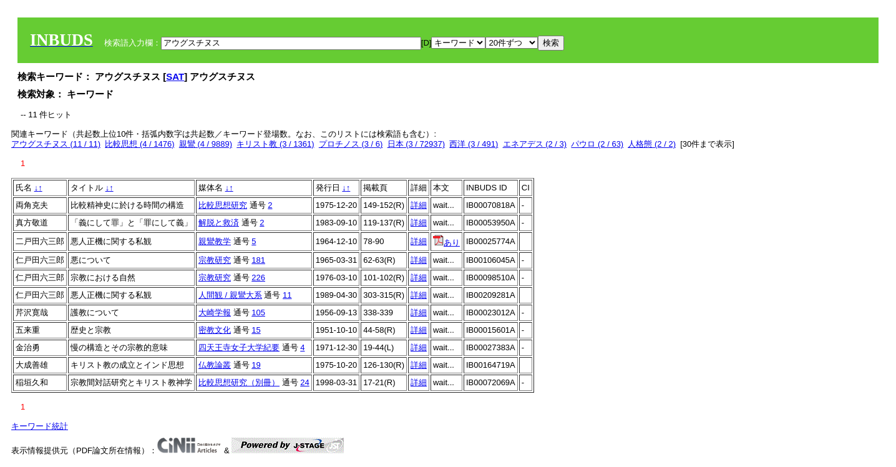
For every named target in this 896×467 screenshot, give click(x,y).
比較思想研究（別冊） (239, 382)
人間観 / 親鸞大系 (230, 295)
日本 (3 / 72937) (416, 144)
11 (287, 295)
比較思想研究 (222, 205)
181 (258, 260)
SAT (175, 76)
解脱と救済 (218, 222)
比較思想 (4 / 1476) (139, 144)
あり (446, 242)
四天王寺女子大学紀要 (239, 347)
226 (258, 277)
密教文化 (214, 330)
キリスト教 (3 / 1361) (275, 144)
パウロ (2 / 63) (597, 144)
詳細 (419, 205)
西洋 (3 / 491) (473, 144)
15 (255, 330)
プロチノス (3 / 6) (351, 144)
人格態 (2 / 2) (652, 144)
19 (255, 365)
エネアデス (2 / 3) (535, 144)
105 (258, 312)
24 (304, 382)
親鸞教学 (214, 241)
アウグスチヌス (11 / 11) (55, 144)
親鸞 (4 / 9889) (205, 144)
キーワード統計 (39, 426)
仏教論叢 (214, 365)
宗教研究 (214, 260)
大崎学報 (214, 312)
